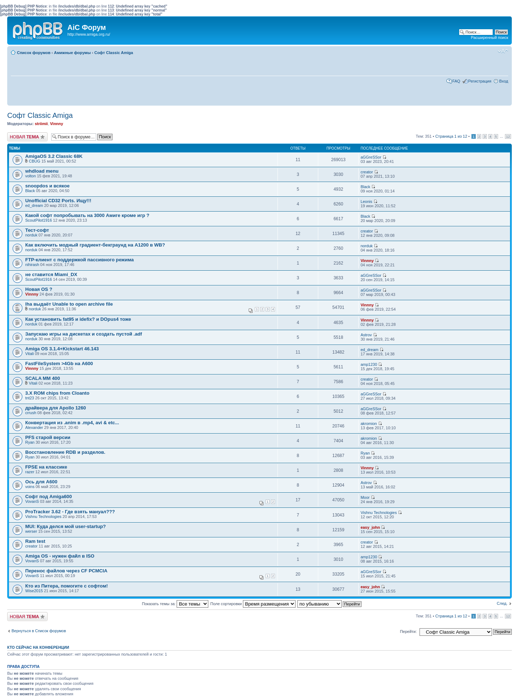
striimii (41, 123)
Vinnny (56, 123)
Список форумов (33, 52)
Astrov (366, 335)
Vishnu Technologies (43, 516)
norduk (31, 235)
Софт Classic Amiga (113, 52)
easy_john (370, 527)
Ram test (35, 541)
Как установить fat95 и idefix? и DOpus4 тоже (78, 319)
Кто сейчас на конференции (38, 647)
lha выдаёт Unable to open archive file (69, 304)
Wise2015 (34, 591)
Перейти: (408, 631)
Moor (364, 497)
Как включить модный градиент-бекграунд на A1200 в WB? (95, 245)
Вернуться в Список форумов (39, 631)
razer (29, 472)
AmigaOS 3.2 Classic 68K (54, 156)
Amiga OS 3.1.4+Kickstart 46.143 (62, 348)
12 (508, 136)
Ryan (30, 442)
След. (502, 603)
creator (366, 172)
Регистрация (479, 81)
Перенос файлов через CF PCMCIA (66, 570)
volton (30, 176)
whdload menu (41, 171)
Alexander (34, 427)
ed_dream (34, 205)
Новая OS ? (38, 289)
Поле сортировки (253, 604)
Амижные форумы (72, 52)
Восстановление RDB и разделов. (65, 452)
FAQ (456, 81)
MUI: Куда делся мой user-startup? (65, 526)
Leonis (366, 201)
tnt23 (29, 398)
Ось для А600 (41, 481)
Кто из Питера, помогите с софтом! (66, 586)
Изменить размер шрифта (503, 51)
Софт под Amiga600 (48, 496)
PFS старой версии (47, 437)
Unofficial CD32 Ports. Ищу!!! (58, 200)
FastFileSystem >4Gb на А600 (59, 363)
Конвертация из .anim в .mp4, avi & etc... (72, 422)
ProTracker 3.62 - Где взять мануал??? (70, 511)
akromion (368, 423)
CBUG (34, 161)
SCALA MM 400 (42, 378)
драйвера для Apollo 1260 (55, 408)
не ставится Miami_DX (51, 274)
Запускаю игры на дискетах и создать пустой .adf (83, 334)
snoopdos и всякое (47, 186)
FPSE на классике (46, 467)
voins (30, 486)
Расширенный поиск (489, 37)
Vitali (29, 353)
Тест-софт (37, 230)
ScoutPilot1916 (38, 220)
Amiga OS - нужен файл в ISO (59, 556)
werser (31, 531)
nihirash (32, 264)
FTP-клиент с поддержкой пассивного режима (79, 259)
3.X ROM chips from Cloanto (57, 393)
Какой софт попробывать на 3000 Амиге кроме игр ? (87, 215)
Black (30, 191)
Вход (503, 81)
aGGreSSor (370, 157)
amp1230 (368, 364)
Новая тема (27, 136)
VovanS (32, 501)
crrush (30, 413)
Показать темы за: (175, 604)
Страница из (451, 136)
